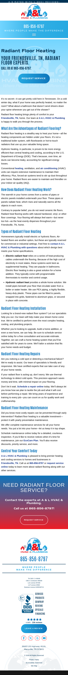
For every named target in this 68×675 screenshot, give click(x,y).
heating (19, 168)
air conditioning (48, 168)
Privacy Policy (34, 659)
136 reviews (37, 622)
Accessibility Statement (34, 663)
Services (39, 593)
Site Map (34, 666)
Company (39, 601)
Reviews (39, 605)
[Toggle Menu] (34, 35)
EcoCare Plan (31, 440)
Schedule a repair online (30, 386)
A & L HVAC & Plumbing (52, 118)
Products (39, 597)
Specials (39, 609)
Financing (40, 613)
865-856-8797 (34, 26)
